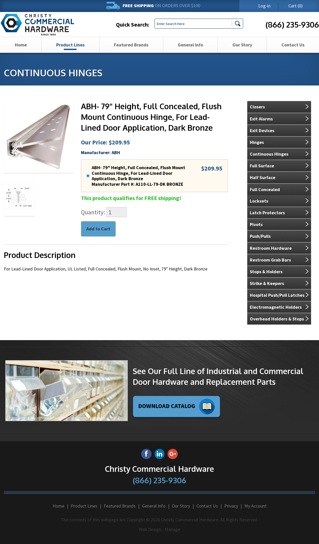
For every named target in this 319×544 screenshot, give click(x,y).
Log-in (264, 6)
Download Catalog (176, 406)
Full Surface (262, 166)
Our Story (242, 51)
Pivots (256, 224)
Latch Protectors (267, 213)
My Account (255, 506)
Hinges (257, 142)
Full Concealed (265, 189)
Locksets (259, 201)
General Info (190, 51)
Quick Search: (132, 27)
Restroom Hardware (271, 248)
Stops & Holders (266, 272)
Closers (257, 107)
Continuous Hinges (269, 154)
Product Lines (70, 51)
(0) (295, 6)
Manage (172, 529)
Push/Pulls (260, 236)
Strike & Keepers (267, 283)
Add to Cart (98, 229)
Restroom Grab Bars (270, 260)
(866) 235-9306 (292, 28)
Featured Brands (131, 51)
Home (21, 51)
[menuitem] (20, 51)
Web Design (150, 529)
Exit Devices (262, 130)
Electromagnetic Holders (276, 307)
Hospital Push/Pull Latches (277, 295)
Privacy (231, 506)
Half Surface (262, 177)
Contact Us (292, 51)
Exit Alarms (261, 119)
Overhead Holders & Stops (277, 319)
